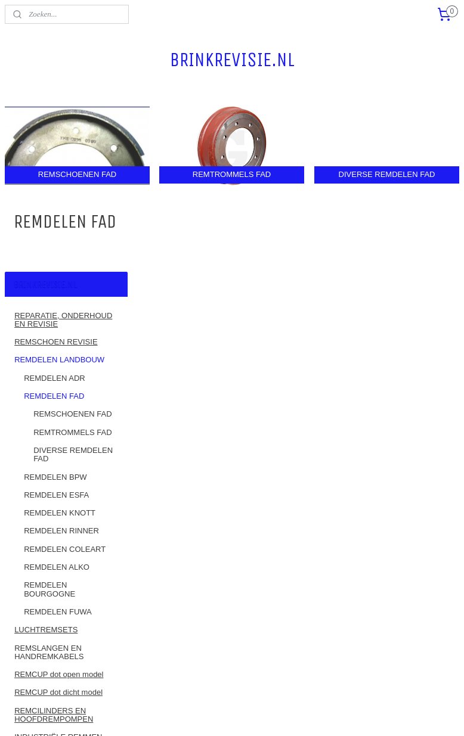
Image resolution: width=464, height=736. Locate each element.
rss (224, 714)
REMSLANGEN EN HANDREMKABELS (48, 480)
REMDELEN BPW (55, 305)
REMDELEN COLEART (65, 377)
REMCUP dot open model (58, 503)
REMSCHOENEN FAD (72, 242)
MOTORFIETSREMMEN (57, 602)
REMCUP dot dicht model (58, 521)
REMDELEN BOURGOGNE (49, 418)
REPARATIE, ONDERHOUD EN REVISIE (63, 148)
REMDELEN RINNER (61, 359)
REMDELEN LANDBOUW (59, 188)
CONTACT (32, 620)
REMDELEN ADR (54, 206)
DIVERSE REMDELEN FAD (73, 283)
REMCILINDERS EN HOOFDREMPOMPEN (53, 543)
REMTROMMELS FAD (72, 260)
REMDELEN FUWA (58, 440)
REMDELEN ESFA (56, 323)
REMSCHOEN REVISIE (55, 170)
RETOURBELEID (44, 637)
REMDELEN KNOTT (59, 341)
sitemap (203, 714)
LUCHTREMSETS (46, 458)
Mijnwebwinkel (356, 714)
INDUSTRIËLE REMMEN (58, 565)
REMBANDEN (39, 583)
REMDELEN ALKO (56, 396)
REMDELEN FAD (54, 225)
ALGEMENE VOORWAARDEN (45, 660)
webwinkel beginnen (263, 714)
